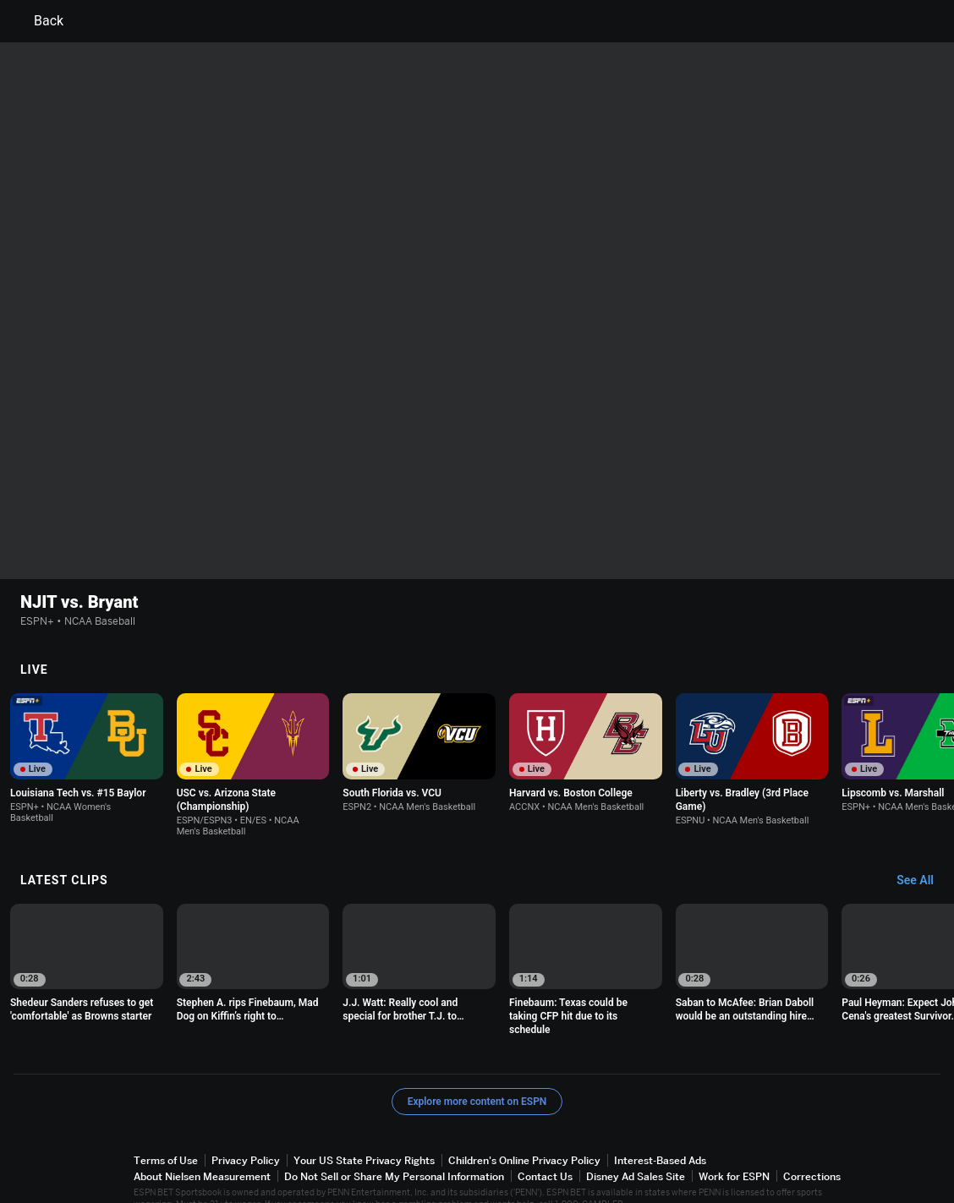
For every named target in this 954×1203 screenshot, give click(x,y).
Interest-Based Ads (660, 1122)
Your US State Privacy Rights (364, 1122)
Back (38, 21)
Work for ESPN (734, 1138)
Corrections (812, 1138)
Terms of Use (166, 1122)
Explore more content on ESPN (477, 1063)
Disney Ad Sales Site (635, 1138)
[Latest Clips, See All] (923, 842)
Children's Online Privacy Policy (524, 1122)
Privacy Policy (245, 1122)
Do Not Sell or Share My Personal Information (394, 1138)
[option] (86, 720)
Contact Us (545, 1138)
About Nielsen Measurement (202, 1138)
